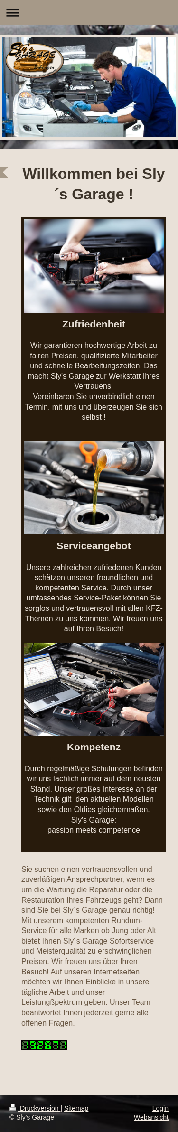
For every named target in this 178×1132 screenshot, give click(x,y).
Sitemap (76, 1108)
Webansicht (151, 1117)
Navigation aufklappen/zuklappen (89, 12)
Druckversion (34, 1108)
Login (160, 1108)
